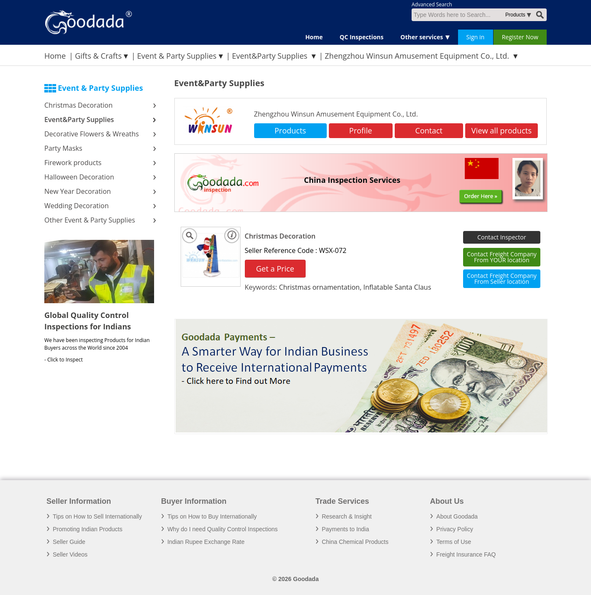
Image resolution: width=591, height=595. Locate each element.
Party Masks (64, 148)
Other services (422, 37)
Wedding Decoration (76, 205)
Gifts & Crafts (98, 56)
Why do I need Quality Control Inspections (222, 529)
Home (314, 37)
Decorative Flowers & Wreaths (92, 134)
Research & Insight (346, 516)
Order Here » (480, 196)
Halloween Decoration (79, 177)
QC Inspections (362, 37)
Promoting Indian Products (87, 529)
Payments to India (345, 529)
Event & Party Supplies (177, 56)
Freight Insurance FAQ (466, 554)
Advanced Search (432, 4)
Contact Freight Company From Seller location (502, 278)
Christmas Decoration (78, 105)
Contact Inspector (501, 237)
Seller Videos (70, 554)
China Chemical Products (355, 541)
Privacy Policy (454, 529)
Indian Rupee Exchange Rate (205, 541)
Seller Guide (69, 541)
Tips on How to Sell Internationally (97, 516)
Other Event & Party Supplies (90, 220)
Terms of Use (453, 541)
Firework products (73, 162)
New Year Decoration (77, 191)
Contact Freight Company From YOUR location (502, 257)
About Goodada (457, 516)
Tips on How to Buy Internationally (212, 516)
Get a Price (275, 269)
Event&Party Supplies (270, 56)
